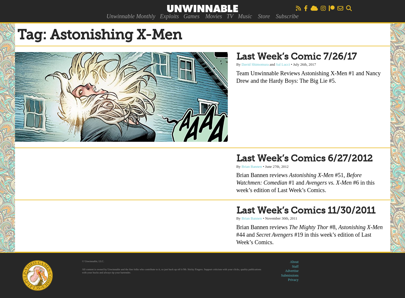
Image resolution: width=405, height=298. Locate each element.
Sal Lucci (283, 64)
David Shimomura (255, 64)
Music (245, 16)
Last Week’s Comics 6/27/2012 (304, 158)
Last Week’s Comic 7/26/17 (296, 57)
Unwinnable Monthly (131, 16)
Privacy (293, 280)
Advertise (292, 271)
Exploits (169, 16)
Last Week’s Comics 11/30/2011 (305, 211)
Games (192, 16)
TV (230, 16)
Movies (213, 16)
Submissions (290, 275)
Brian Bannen (252, 167)
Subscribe (287, 16)
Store (264, 16)
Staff (295, 266)
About (294, 262)
